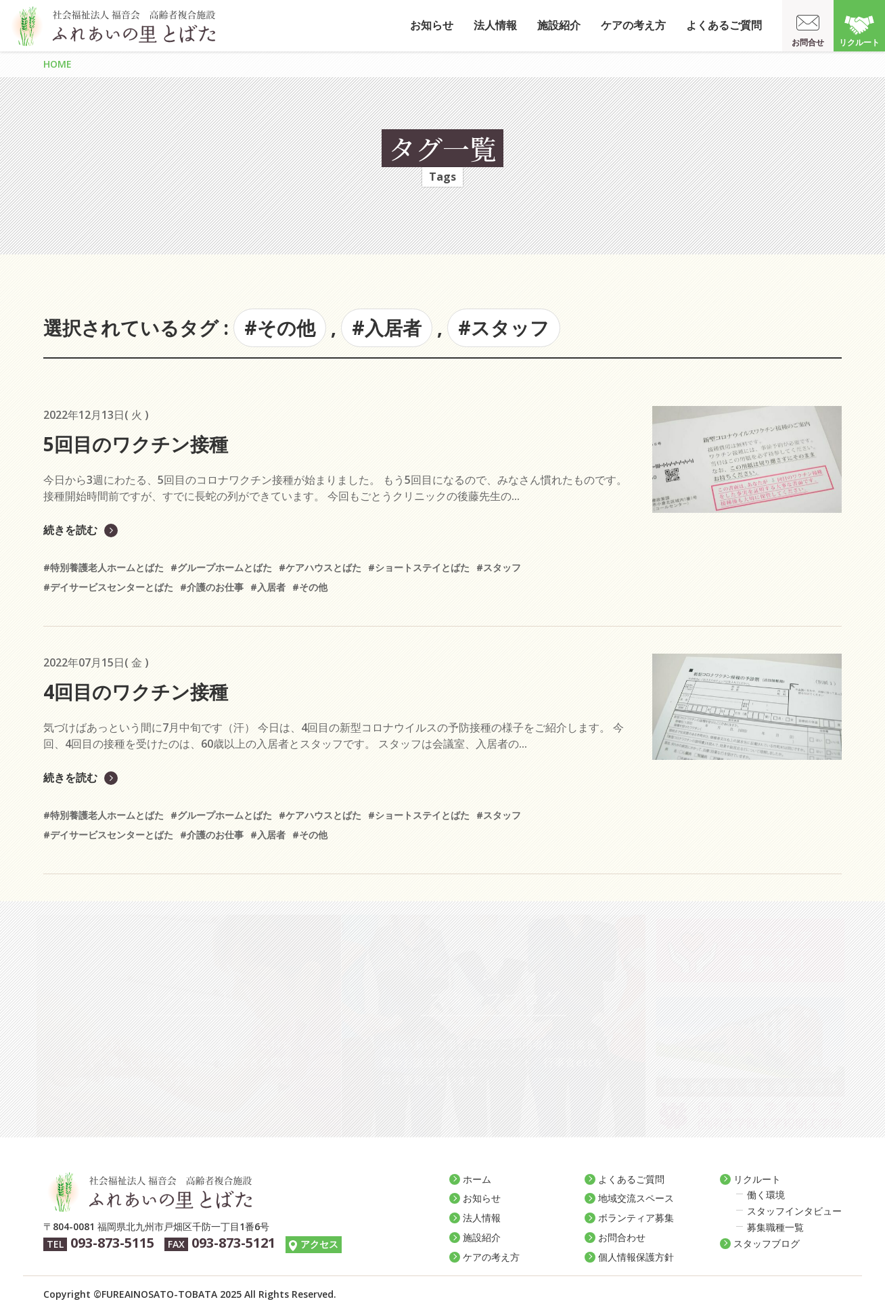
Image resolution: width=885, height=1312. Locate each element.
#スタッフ (503, 327)
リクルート (859, 42)
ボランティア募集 (636, 1217)
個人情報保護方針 (636, 1256)
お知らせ (431, 25)
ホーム (477, 1179)
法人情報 (495, 25)
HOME (57, 64)
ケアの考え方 (633, 25)
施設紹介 (559, 25)
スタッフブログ (766, 1243)
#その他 (279, 327)
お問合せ (808, 42)
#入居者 (387, 327)
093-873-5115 (112, 1243)
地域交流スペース (636, 1198)
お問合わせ (621, 1237)
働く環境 (766, 1194)
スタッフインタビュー (794, 1210)
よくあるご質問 (724, 25)
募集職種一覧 (775, 1227)
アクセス (319, 1244)
